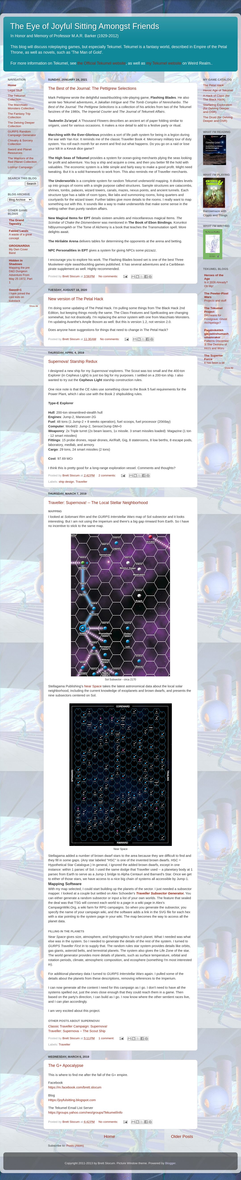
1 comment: (107, 1038)
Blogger (170, 1163)
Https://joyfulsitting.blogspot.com (72, 1100)
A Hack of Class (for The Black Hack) (216, 97)
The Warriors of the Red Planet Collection (22, 160)
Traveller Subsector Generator (160, 893)
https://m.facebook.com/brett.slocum (74, 1087)
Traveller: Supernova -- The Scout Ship (77, 1031)
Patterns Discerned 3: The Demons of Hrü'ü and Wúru (216, 344)
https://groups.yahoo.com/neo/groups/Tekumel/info (85, 1112)
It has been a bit (214, 362)
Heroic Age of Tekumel (218, 90)
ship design (66, 481)
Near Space (93, 686)
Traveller (81, 481)
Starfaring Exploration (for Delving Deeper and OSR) (217, 108)
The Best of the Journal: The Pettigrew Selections (92, 88)
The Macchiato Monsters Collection (21, 106)
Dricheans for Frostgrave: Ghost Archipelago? (215, 319)
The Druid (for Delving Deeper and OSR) (218, 119)
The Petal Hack (213, 85)
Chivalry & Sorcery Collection (20, 142)
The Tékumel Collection (16, 97)
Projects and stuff (215, 300)
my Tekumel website (163, 63)
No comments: (109, 276)
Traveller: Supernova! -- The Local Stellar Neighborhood (98, 502)
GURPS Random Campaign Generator (22, 133)
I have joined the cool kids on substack (19, 297)
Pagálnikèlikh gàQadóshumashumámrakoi (216, 334)
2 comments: (108, 475)
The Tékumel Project (213, 309)
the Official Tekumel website (101, 63)
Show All (33, 306)
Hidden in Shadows (16, 262)
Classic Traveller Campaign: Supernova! (77, 1026)
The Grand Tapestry (16, 221)
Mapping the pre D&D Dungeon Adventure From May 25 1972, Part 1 (20, 275)
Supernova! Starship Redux (72, 361)
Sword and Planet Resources (20, 151)
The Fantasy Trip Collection (19, 115)
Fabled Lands (18, 231)
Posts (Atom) (75, 1145)
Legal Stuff (15, 90)
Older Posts (182, 1136)
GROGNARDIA (19, 245)
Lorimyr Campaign (20, 167)
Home (109, 1136)
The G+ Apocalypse (65, 1065)
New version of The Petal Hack (75, 299)
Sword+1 (15, 290)
